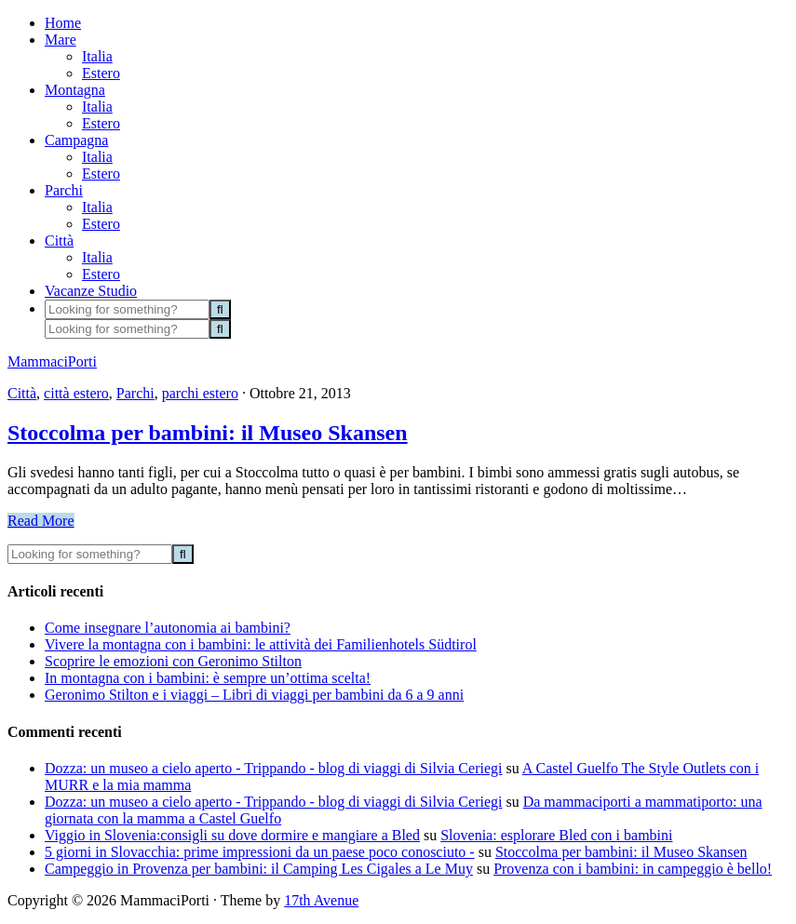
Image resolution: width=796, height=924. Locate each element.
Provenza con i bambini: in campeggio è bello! (632, 869)
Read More (40, 521)
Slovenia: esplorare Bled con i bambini (556, 835)
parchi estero (200, 393)
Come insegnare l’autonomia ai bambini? (167, 628)
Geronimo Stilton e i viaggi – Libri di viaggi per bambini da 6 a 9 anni (254, 695)
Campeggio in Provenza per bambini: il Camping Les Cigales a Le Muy (259, 869)
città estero (76, 393)
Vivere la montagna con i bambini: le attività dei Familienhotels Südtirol (261, 644)
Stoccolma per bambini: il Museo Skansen (207, 433)
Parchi (135, 393)
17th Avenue (321, 900)
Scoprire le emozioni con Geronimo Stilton (173, 661)
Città (21, 393)
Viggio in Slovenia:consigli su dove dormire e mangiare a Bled (232, 835)
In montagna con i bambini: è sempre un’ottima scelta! (208, 678)
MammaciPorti (52, 361)
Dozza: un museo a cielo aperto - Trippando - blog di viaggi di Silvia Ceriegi (273, 768)
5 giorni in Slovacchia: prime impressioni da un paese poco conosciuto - (260, 852)
